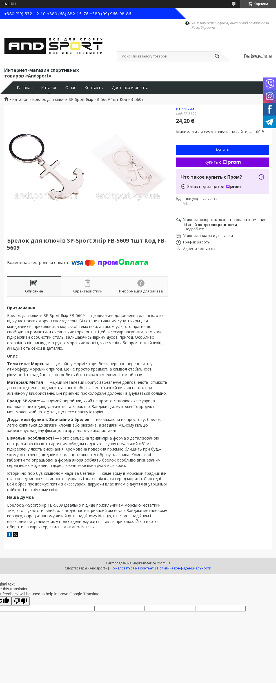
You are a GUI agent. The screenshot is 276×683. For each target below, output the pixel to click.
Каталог (49, 88)
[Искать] (216, 56)
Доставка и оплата (130, 88)
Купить (222, 149)
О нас (70, 88)
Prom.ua (163, 563)
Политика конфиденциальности (184, 568)
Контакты (93, 88)
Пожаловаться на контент (131, 568)
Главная (25, 88)
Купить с (222, 162)
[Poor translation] (21, 601)
